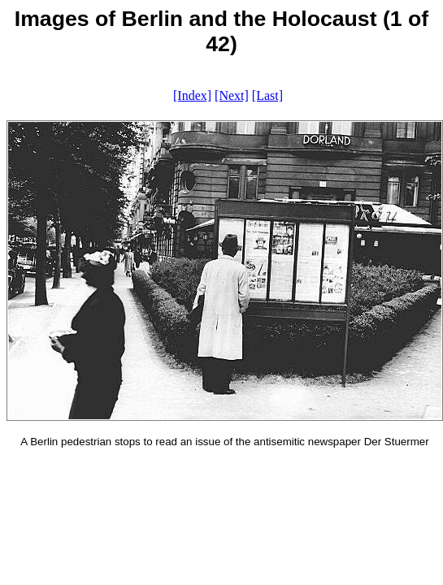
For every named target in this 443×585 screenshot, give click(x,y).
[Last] (267, 95)
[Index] (192, 95)
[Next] (232, 95)
